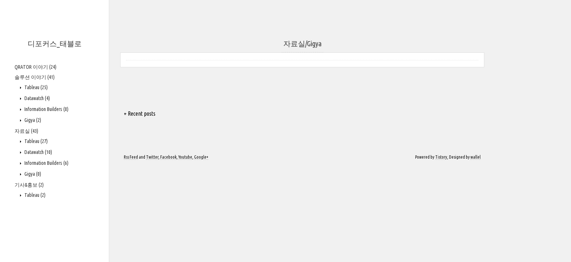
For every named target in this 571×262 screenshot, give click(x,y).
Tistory (441, 157)
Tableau (35, 87)
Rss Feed (131, 157)
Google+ (201, 157)
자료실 (26, 131)
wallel (475, 157)
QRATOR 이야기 (35, 67)
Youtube (185, 157)
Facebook (168, 157)
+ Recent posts (139, 113)
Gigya (32, 120)
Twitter (152, 157)
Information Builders (45, 109)
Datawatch (36, 98)
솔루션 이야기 (35, 77)
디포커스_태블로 (55, 43)
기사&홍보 (29, 185)
